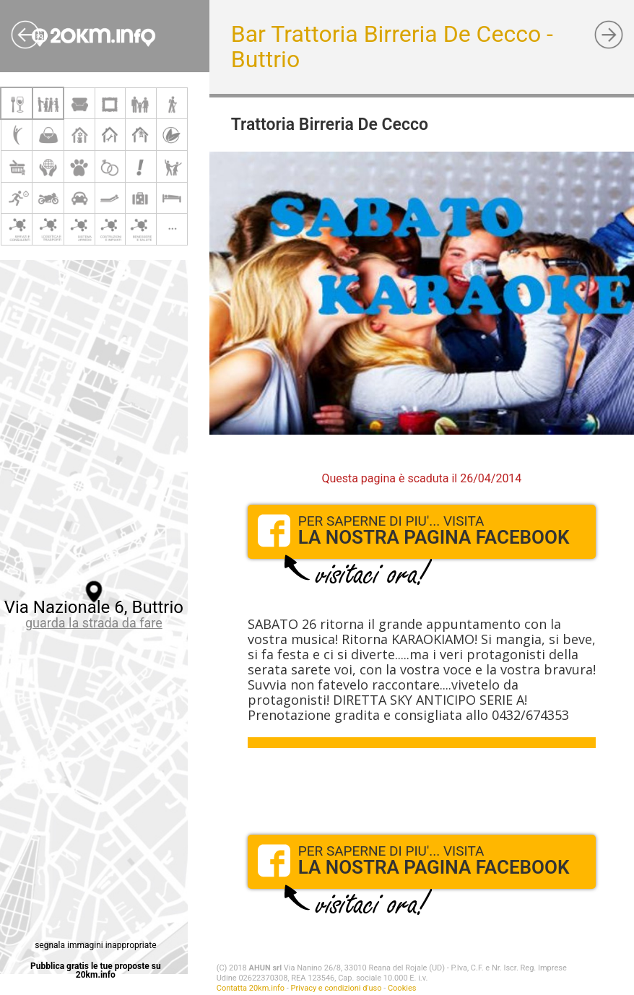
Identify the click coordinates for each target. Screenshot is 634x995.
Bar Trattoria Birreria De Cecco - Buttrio (392, 46)
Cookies (402, 988)
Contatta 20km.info (251, 988)
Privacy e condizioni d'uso (336, 988)
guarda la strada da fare (93, 622)
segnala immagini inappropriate (95, 945)
